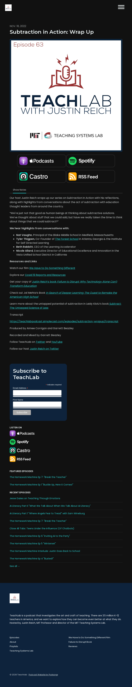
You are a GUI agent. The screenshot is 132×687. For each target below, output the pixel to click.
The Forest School (66, 239)
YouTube (56, 342)
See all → (15, 566)
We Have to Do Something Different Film (89, 637)
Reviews (73, 646)
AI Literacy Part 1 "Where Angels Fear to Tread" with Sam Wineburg (47, 513)
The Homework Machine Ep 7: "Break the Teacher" (38, 477)
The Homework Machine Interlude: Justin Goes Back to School (45, 551)
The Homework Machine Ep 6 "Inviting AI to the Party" (40, 536)
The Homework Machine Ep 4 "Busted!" (32, 558)
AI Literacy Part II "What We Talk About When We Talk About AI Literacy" (50, 506)
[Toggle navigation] (121, 8)
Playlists (14, 646)
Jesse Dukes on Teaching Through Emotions (35, 498)
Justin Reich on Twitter (44, 349)
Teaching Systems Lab (21, 650)
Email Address (20, 388)
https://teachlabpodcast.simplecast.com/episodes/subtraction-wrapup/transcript (64, 321)
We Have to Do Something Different (52, 268)
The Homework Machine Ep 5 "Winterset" (33, 543)
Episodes (14, 637)
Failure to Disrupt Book (80, 642)
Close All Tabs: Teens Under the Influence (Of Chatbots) (42, 528)
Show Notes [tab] (19, 189)
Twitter (40, 342)
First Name (18, 400)
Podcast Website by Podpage (43, 674)
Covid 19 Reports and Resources (45, 275)
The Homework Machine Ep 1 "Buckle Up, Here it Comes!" (41, 484)
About (13, 642)
